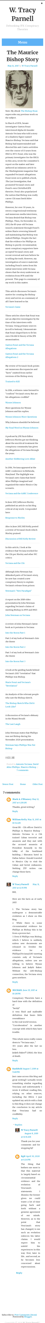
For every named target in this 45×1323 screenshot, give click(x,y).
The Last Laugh (12, 724)
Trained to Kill (12, 381)
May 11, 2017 (13, 66)
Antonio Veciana (24, 764)
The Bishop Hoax (29, 111)
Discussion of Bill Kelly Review (20, 539)
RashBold (17, 1068)
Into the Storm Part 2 (15, 647)
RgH (23, 1156)
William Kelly (19, 819)
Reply (15, 811)
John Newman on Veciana (17, 615)
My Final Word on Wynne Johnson (21, 428)
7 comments (22, 770)
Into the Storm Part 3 (15, 661)
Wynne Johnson (13, 402)
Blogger (28, 1317)
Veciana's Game (12, 307)
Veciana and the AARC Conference (21, 493)
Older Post (38, 784)
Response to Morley (15, 518)
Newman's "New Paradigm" (18, 591)
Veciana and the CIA (14, 563)
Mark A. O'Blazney (21, 799)
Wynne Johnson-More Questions (21, 417)
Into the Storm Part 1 (15, 633)
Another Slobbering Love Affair (20, 459)
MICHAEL (17, 990)
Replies (18, 1125)
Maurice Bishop (28, 767)
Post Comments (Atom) (26, 1315)
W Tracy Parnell (29, 66)
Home (23, 784)
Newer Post (7, 784)
